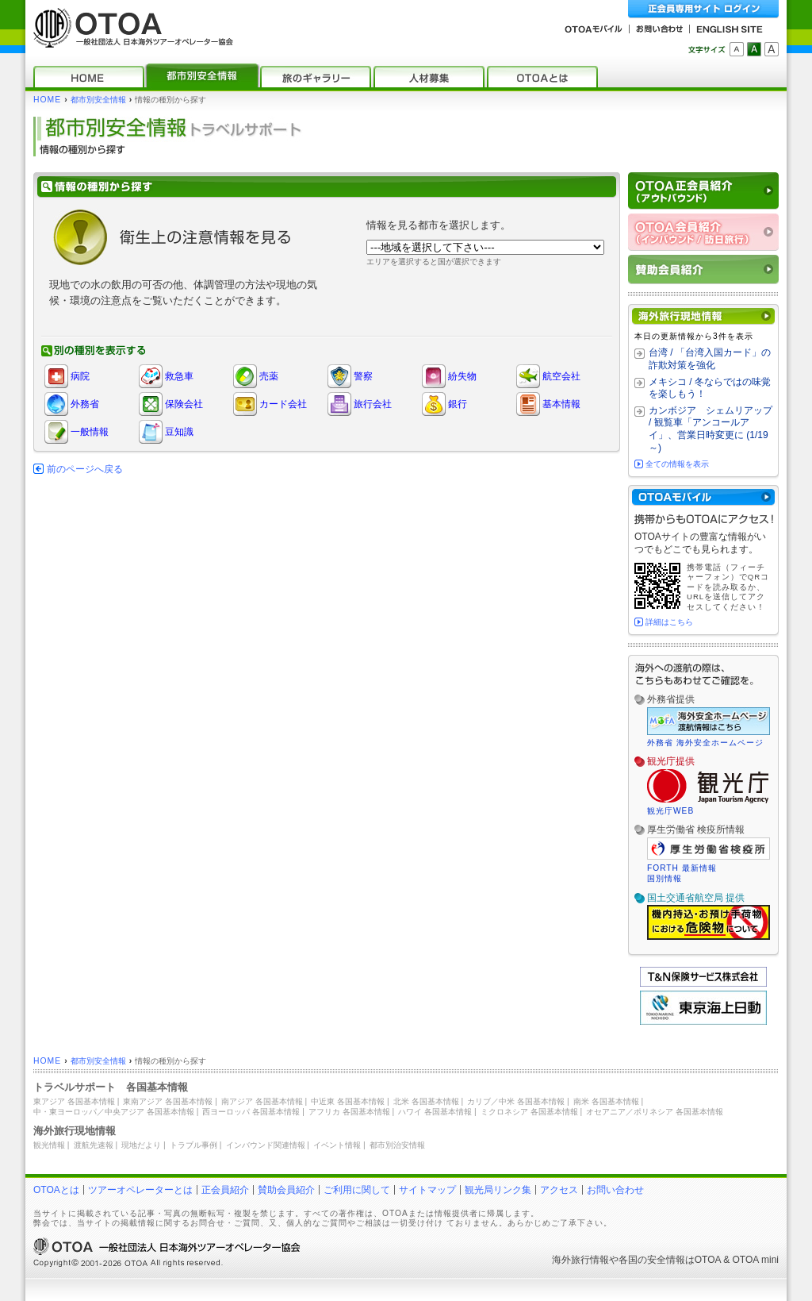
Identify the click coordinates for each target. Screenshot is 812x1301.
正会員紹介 (225, 1189)
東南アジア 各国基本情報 (168, 1101)
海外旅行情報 (580, 1259)
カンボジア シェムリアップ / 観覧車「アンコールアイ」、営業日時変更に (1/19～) (710, 429)
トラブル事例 (193, 1145)
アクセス (559, 1189)
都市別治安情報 (397, 1145)
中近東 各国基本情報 (348, 1101)
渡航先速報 (93, 1145)
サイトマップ (427, 1189)
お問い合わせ (615, 1189)
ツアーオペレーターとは (140, 1189)
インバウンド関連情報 (265, 1145)
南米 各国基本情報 (606, 1101)
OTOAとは (56, 1189)
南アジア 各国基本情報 (262, 1101)
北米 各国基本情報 (426, 1101)
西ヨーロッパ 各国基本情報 (251, 1111)
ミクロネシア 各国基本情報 (529, 1111)
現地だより (141, 1145)
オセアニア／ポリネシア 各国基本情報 (654, 1111)
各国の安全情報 (652, 1259)
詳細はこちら (669, 622)
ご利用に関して (357, 1189)
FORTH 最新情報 (682, 868)
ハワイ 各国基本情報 (435, 1111)
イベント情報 (337, 1145)
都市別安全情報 (98, 99)
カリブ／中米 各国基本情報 (516, 1101)
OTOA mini (756, 1259)
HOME (47, 99)
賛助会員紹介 (286, 1189)
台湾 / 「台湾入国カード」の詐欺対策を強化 (710, 359)
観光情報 (49, 1145)
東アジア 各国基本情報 (74, 1101)
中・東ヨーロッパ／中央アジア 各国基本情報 (113, 1111)
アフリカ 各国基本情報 (349, 1111)
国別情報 (664, 878)
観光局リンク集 (498, 1189)
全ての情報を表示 (677, 464)
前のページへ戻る (85, 469)
